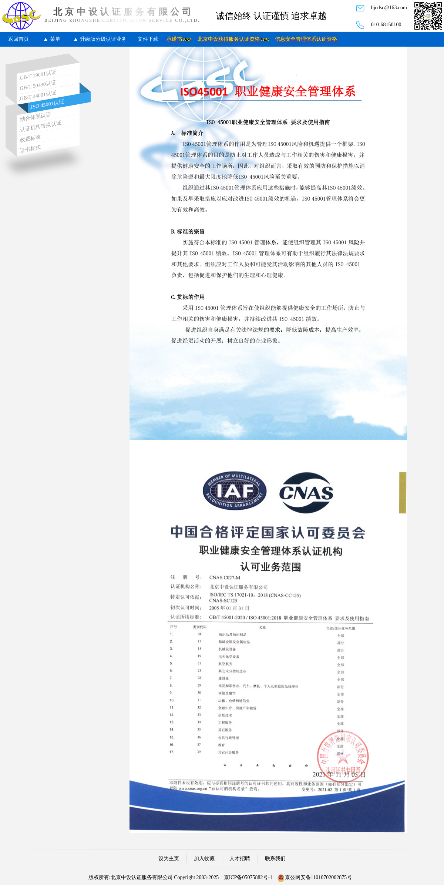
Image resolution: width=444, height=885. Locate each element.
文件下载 (148, 39)
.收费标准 (29, 138)
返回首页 (18, 39)
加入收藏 (204, 858)
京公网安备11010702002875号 (318, 877)
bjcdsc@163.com (389, 7)
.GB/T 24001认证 (37, 96)
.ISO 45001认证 (47, 104)
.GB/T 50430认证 (37, 85)
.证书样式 (29, 149)
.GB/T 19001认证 (37, 75)
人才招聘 (239, 858)
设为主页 (168, 858)
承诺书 (174, 39)
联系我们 (275, 858)
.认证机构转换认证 (39, 126)
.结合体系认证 (34, 117)
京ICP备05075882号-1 (248, 877)
